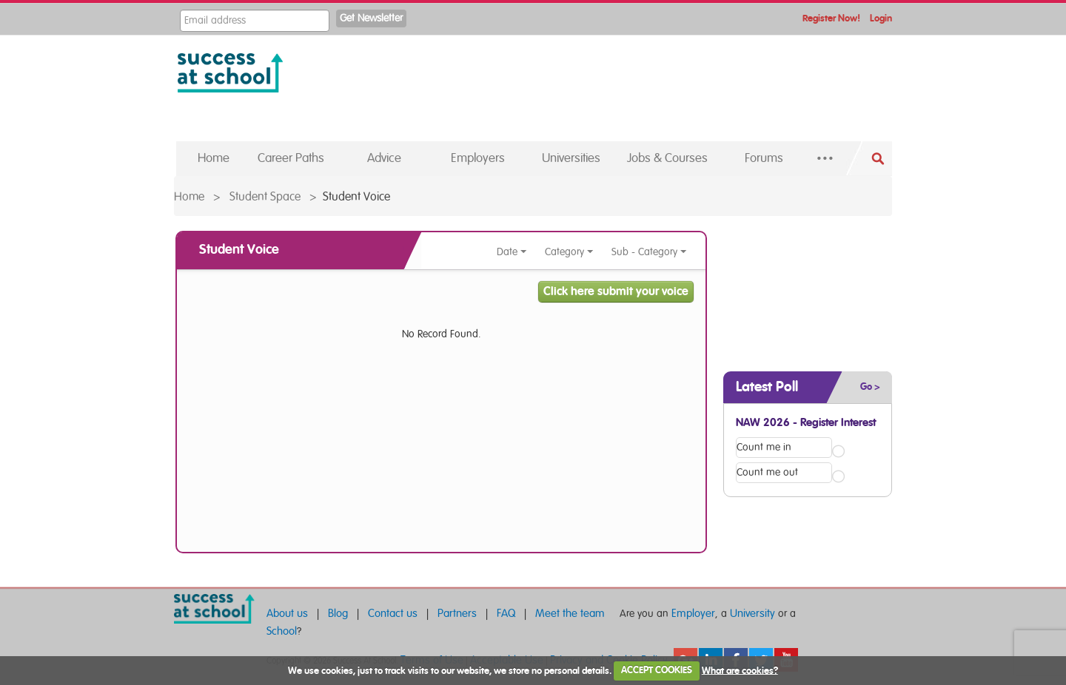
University (752, 613)
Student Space (265, 197)
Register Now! (831, 19)
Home (189, 197)
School (281, 631)
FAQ (506, 613)
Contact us (393, 613)
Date (512, 252)
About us (287, 613)
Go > (870, 387)
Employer (693, 613)
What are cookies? (740, 670)
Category (569, 252)
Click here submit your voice (615, 291)
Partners (457, 613)
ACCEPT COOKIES (656, 670)
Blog (338, 613)
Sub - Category (649, 252)
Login (881, 19)
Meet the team (570, 613)
